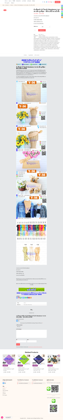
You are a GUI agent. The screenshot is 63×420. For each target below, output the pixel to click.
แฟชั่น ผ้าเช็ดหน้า (56, 48)
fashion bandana (37, 38)
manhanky (53, 38)
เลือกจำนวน (36, 26)
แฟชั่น (46, 48)
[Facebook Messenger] (24, 297)
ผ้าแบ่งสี (47, 47)
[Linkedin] (27, 297)
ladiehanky (48, 38)
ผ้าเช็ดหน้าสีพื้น (48, 44)
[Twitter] (22, 297)
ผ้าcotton (53, 39)
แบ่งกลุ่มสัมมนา (37, 48)
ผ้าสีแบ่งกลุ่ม (52, 40)
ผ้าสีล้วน (40, 35)
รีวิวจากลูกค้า (5, 395)
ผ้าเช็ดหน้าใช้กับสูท (37, 47)
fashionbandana (43, 38)
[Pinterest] (29, 297)
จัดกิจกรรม (49, 39)
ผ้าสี (34, 40)
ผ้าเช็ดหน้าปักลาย (56, 42)
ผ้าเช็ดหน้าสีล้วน (54, 44)
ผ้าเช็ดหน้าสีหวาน (37, 46)
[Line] (20, 297)
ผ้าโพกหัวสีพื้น (51, 47)
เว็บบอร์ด (4, 393)
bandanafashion (52, 37)
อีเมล (28, 339)
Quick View (5, 365)
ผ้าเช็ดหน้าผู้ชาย (50, 43)
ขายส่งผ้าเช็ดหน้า (44, 39)
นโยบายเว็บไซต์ (5, 390)
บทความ (4, 392)
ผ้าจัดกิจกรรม (57, 39)
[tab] (25, 55)
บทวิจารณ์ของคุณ (19, 329)
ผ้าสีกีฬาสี (37, 40)
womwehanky (57, 38)
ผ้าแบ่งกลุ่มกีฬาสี (43, 47)
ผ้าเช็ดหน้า (43, 35)
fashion (56, 37)
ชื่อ (16, 339)
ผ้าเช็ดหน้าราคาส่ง (37, 44)
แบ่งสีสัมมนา (43, 48)
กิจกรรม (35, 39)
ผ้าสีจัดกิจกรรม (41, 40)
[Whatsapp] (25, 297)
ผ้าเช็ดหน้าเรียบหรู (55, 46)
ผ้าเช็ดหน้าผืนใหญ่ (44, 43)
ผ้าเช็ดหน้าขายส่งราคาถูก (44, 42)
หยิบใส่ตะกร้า (42, 30)
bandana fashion (45, 37)
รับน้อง (55, 47)
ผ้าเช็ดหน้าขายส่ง (36, 42)
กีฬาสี (37, 39)
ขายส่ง (40, 39)
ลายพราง (53, 367)
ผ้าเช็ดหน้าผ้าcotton (37, 43)
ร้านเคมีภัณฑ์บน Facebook (37, 380)
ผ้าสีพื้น (45, 40)
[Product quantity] (35, 30)
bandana (40, 37)
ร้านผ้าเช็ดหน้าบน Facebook (23, 380)
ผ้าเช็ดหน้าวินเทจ (43, 44)
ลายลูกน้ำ (8, 367)
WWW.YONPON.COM (30, 294)
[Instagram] (19, 297)
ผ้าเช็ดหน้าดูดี (51, 42)
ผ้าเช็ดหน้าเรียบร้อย (48, 46)
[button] (57, 2)
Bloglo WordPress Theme (38, 418)
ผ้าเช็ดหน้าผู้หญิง (56, 43)
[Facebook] (17, 297)
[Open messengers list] (2, 417)
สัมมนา (58, 47)
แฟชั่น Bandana (50, 48)
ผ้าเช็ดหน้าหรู (42, 46)
